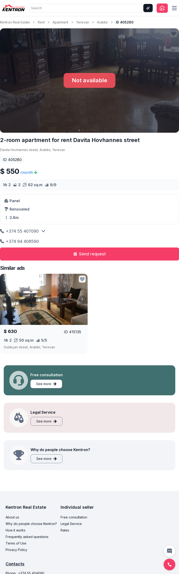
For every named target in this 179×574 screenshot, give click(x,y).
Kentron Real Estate (15, 22)
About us (12, 517)
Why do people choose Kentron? (31, 524)
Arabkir (102, 22)
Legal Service (71, 524)
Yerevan (82, 22)
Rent (41, 22)
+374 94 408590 (19, 241)
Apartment (60, 22)
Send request (89, 253)
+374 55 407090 (19, 231)
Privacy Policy (16, 550)
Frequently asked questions (27, 537)
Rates (65, 530)
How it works (15, 530)
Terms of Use (16, 543)
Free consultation (74, 517)
